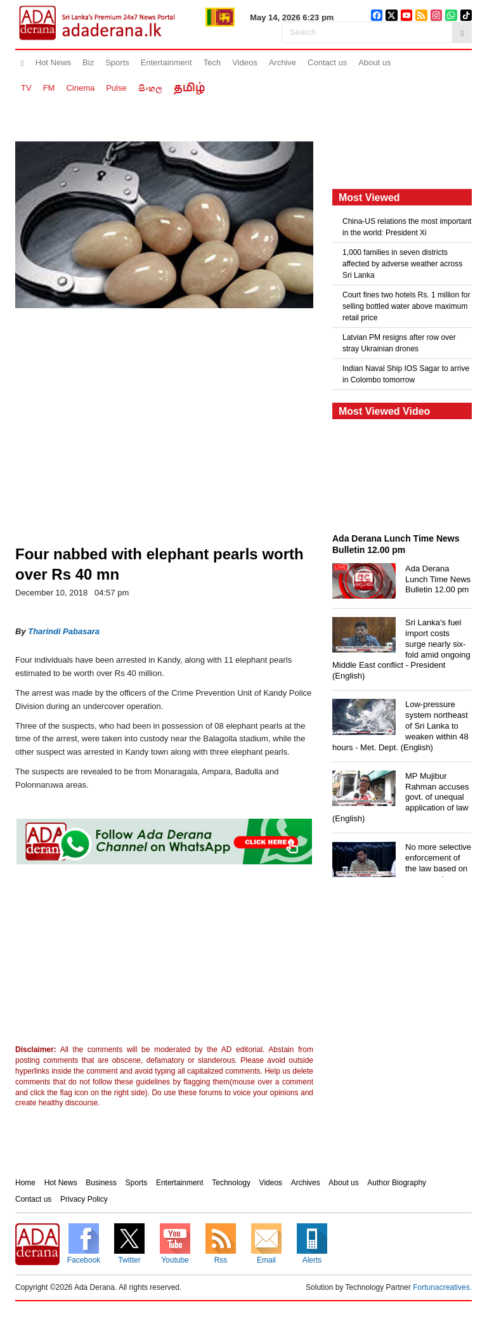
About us (374, 62)
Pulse (116, 88)
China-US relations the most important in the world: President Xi (406, 227)
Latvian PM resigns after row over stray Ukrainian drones (399, 343)
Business (101, 1182)
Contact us (327, 62)
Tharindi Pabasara (64, 631)
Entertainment (166, 62)
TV (26, 88)
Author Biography (396, 1182)
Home (25, 1182)
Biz (88, 62)
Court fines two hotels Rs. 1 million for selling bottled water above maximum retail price (406, 306)
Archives (305, 1182)
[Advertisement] (120, 957)
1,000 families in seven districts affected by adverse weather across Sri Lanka (402, 264)
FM (49, 88)
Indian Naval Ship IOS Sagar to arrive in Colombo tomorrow (405, 374)
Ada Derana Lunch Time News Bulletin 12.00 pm (438, 579)
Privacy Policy (84, 1199)
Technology (231, 1182)
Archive (282, 62)
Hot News (53, 62)
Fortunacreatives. (442, 1287)
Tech (212, 62)
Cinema (80, 88)
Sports (117, 62)
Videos (244, 62)
